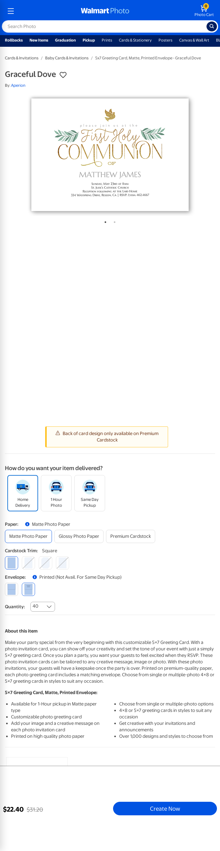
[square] (11, 562)
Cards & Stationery (135, 40)
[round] (28, 562)
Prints (107, 40)
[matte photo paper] (28, 536)
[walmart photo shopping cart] (204, 11)
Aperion (18, 85)
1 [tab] (104, 221)
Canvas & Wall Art (194, 40)
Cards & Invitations (21, 58)
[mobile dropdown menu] (10, 11)
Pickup (89, 40)
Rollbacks (14, 40)
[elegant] (45, 562)
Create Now (165, 808)
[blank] (11, 589)
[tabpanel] (110, 155)
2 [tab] (113, 221)
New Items (38, 40)
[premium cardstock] (130, 536)
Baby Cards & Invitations (66, 58)
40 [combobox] (35, 606)
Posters (165, 40)
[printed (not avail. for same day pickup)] (28, 589)
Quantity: (15, 606)
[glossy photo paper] (79, 536)
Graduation (65, 40)
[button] (63, 75)
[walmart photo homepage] (105, 11)
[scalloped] (62, 562)
